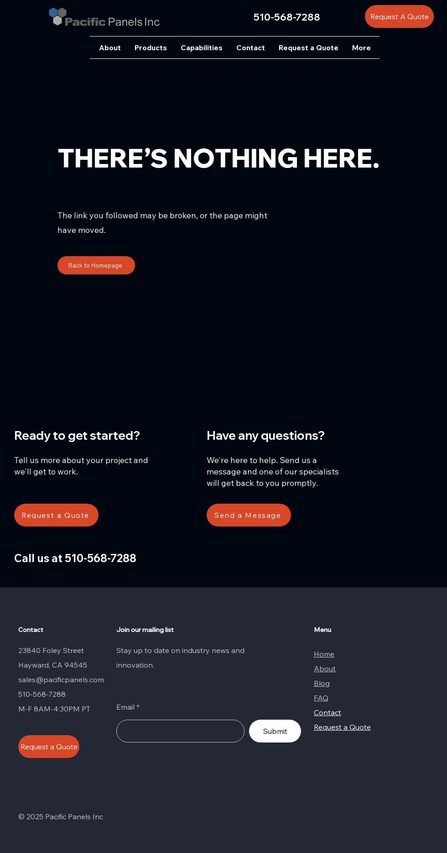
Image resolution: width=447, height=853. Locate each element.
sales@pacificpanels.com (61, 679)
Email (125, 707)
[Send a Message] (249, 515)
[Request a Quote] (56, 515)
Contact (327, 712)
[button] (151, 47)
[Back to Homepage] (96, 265)
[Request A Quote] (399, 16)
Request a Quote (342, 727)
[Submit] (275, 731)
